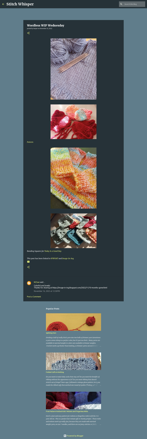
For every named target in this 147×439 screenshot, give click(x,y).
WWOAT (54, 258)
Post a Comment (34, 297)
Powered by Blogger (73, 436)
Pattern (30, 142)
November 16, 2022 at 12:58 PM (47, 291)
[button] (28, 33)
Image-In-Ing (68, 258)
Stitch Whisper (20, 4)
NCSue (36, 282)
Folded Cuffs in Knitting (55, 372)
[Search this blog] (133, 4)
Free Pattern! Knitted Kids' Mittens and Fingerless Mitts (67, 411)
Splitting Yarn (51, 333)
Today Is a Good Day (52, 251)
